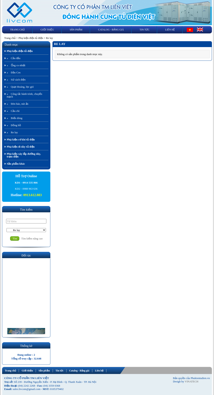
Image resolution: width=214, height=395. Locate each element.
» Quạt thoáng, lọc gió (20, 86)
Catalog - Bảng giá (111, 29)
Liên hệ (170, 29)
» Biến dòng (14, 118)
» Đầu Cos (14, 72)
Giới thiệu (47, 29)
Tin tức (144, 29)
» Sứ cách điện (16, 79)
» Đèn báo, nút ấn (17, 103)
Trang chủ (17, 29)
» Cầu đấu (13, 58)
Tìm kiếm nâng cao (32, 238)
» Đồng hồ (14, 125)
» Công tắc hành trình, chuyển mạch (24, 95)
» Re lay (12, 132)
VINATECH (191, 381)
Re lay (49, 38)
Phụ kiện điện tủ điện (30, 38)
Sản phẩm (76, 29)
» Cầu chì (13, 110)
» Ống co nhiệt (16, 65)
